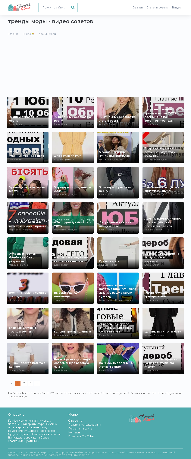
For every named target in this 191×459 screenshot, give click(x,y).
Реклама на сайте (80, 428)
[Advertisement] (95, 68)
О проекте (75, 420)
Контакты (74, 432)
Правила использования (84, 424)
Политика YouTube (81, 436)
